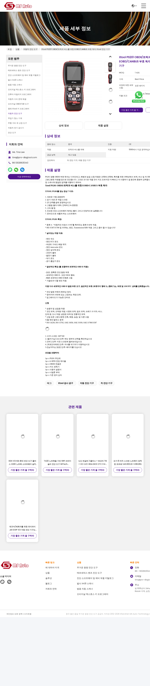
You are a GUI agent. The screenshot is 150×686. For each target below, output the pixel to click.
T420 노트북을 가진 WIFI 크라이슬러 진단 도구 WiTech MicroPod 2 (57, 463)
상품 (17, 49)
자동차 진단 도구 (30, 49)
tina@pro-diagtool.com (24, 157)
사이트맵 (27, 614)
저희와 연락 (51, 588)
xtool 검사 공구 (65, 383)
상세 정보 (64, 125)
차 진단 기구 (106, 383)
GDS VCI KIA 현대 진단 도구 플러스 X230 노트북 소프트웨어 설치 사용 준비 (22, 463)
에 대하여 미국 (52, 567)
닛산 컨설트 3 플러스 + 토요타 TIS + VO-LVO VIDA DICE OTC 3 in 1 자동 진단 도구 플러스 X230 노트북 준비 (92, 463)
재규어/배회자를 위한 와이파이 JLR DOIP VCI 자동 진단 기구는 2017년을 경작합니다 (22, 528)
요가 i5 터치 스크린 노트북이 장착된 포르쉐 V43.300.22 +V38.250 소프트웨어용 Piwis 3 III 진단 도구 (127, 463)
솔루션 (48, 578)
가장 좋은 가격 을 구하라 (134, 110)
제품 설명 (103, 125)
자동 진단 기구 (87, 383)
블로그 (48, 583)
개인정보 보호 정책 (14, 614)
